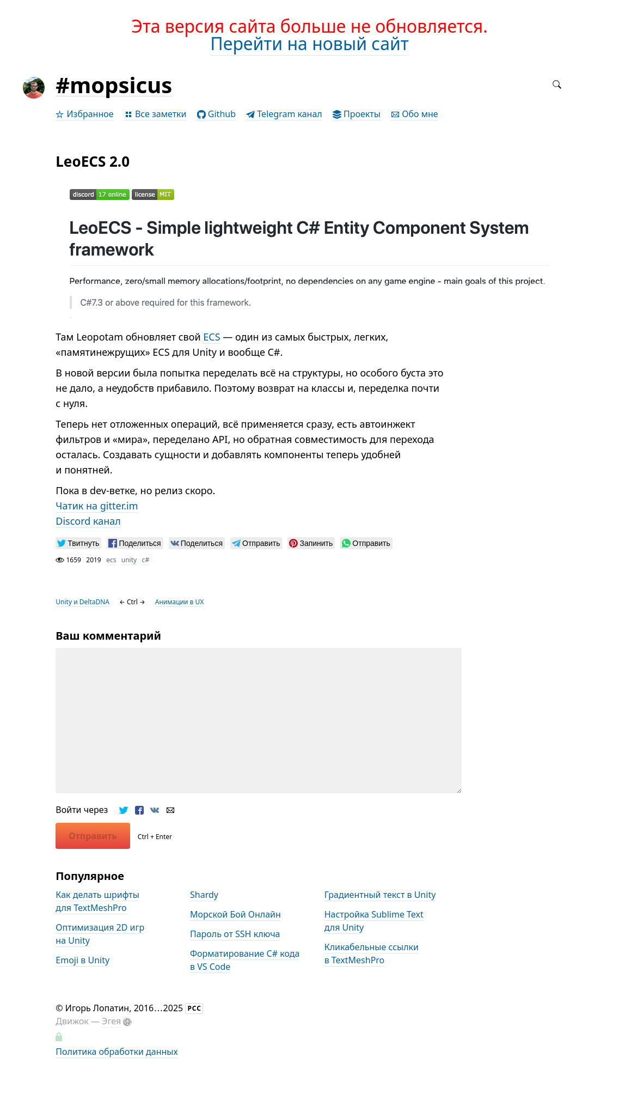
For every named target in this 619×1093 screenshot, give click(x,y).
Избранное (84, 114)
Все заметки (155, 114)
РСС (194, 1008)
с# (146, 559)
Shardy (204, 895)
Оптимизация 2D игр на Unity (100, 933)
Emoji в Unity (82, 960)
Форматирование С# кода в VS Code (244, 960)
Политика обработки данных (116, 1052)
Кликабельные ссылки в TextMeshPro (371, 953)
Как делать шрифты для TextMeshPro (97, 901)
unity (129, 559)
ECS (211, 336)
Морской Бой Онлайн (235, 914)
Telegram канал (284, 114)
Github (216, 114)
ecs (111, 559)
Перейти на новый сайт (309, 43)
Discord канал (88, 520)
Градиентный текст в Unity (380, 895)
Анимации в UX (179, 601)
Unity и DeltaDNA (82, 601)
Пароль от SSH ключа (235, 934)
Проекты (357, 114)
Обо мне (414, 114)
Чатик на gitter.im (97, 505)
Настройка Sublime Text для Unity (374, 920)
